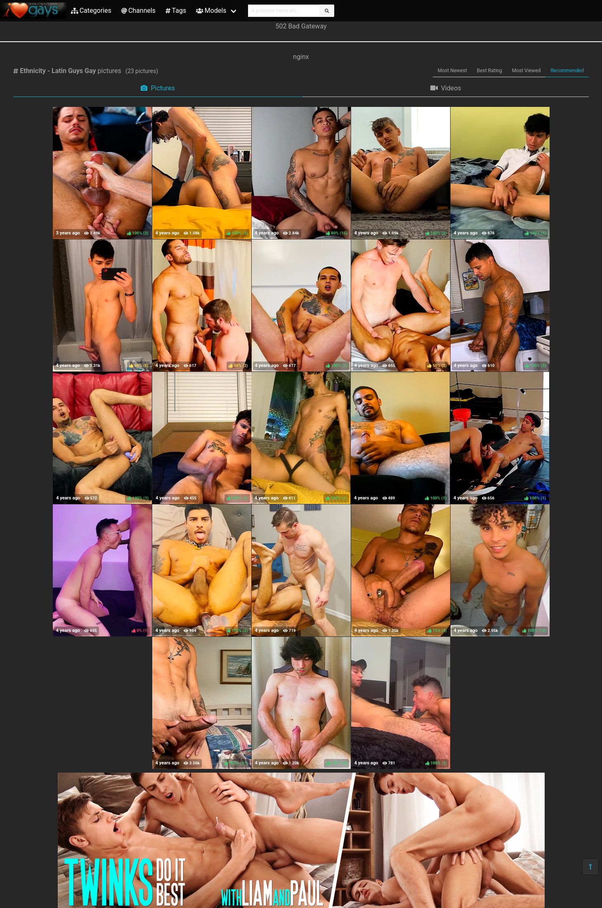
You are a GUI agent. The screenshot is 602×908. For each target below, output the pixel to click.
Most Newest (452, 70)
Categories (91, 10)
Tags (175, 10)
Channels (138, 10)
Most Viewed (526, 70)
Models (211, 10)
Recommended (567, 70)
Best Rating (489, 70)
